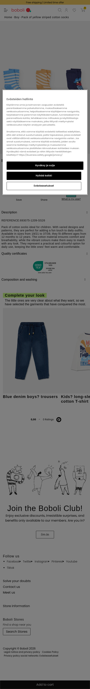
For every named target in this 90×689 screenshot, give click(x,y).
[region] (45, 142)
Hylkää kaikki (44, 175)
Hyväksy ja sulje (45, 165)
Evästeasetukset (44, 185)
